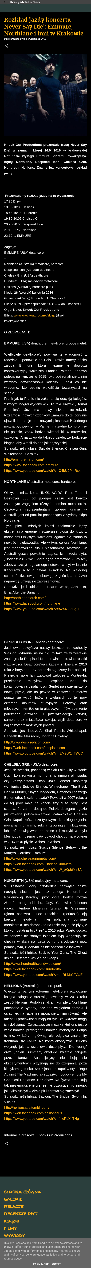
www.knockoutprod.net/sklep (34, 315)
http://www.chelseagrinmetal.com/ (30, 858)
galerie (13, 1198)
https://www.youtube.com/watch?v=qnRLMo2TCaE (43, 975)
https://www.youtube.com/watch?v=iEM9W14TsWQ (43, 753)
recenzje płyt (20, 1213)
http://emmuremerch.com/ (24, 459)
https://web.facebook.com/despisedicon (34, 748)
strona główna (22, 1191)
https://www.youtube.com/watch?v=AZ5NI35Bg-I (41, 609)
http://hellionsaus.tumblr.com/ (26, 1107)
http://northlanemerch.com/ (25, 598)
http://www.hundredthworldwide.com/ (32, 964)
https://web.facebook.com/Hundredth (32, 969)
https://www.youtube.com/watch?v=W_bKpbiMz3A (43, 869)
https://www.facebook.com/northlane (32, 603)
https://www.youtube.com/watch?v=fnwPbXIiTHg (41, 1118)
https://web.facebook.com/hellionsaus (33, 1113)
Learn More (40, 1264)
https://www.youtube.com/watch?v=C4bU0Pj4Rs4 (42, 470)
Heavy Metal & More (25, 2)
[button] (6, 46)
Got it (56, 1264)
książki (11, 1220)
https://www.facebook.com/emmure (31, 465)
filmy (10, 1227)
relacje (13, 1206)
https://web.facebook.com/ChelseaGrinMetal (38, 864)
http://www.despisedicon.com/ (27, 742)
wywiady (14, 1235)
